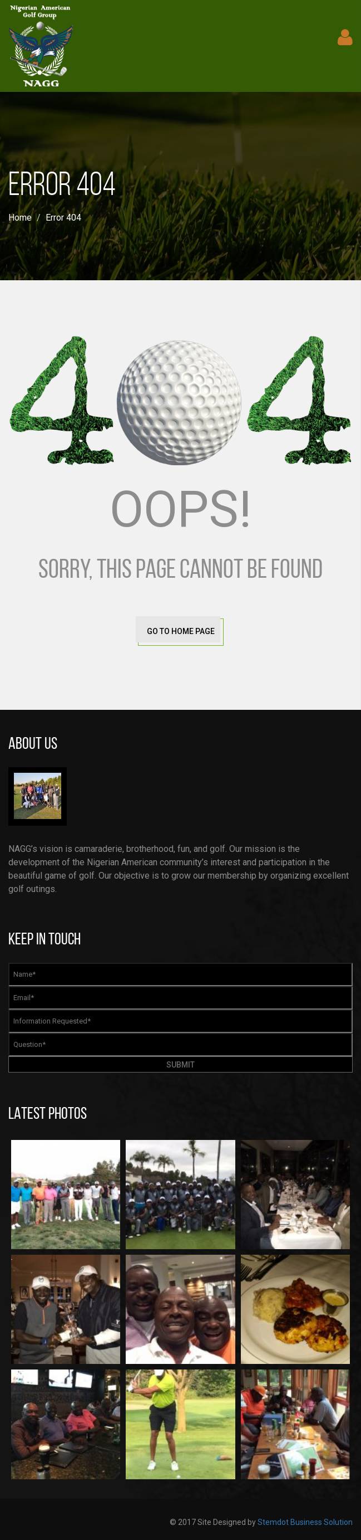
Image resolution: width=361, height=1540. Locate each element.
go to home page (181, 631)
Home (20, 217)
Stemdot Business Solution (305, 1522)
